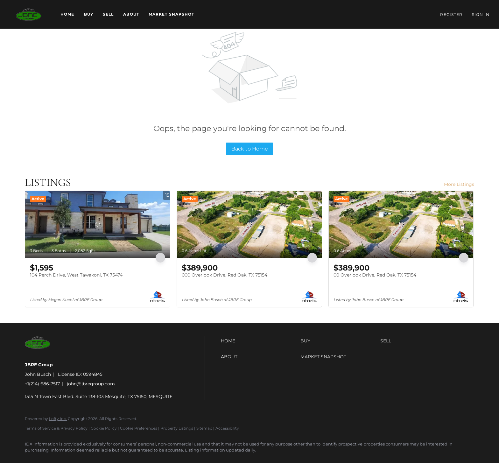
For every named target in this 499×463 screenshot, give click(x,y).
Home (67, 14)
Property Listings (176, 428)
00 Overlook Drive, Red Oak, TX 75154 (375, 275)
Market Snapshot (171, 14)
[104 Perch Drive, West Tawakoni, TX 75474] (97, 224)
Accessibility (227, 428)
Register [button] (451, 14)
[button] (28, 14)
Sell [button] (108, 14)
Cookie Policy (104, 428)
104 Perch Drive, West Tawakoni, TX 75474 (76, 275)
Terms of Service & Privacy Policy (56, 428)
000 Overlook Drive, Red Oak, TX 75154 (224, 275)
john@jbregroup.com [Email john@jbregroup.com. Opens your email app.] (91, 384)
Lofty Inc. (58, 418)
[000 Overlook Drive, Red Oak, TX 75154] (249, 224)
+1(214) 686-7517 (42, 384)
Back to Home (249, 149)
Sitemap (204, 428)
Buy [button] (88, 14)
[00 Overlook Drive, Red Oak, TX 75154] (401, 224)
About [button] (131, 14)
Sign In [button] (480, 14)
